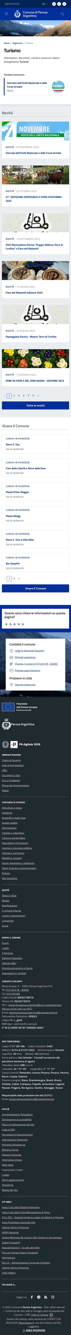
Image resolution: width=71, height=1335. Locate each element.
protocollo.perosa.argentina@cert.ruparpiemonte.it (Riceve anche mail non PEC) (32, 1007)
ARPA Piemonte (10, 1232)
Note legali (7, 1165)
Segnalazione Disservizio (15, 1140)
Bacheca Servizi (10, 1150)
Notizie (5, 900)
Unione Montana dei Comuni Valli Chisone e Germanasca (32, 1237)
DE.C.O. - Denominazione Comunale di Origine (26, 1263)
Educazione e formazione (15, 843)
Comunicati (8, 921)
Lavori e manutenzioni (13, 916)
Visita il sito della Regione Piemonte (21, 1207)
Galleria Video (9, 963)
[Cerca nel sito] (62, 14)
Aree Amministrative (13, 765)
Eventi (5, 943)
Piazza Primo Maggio (17, 492)
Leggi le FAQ (8, 1129)
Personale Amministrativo (15, 785)
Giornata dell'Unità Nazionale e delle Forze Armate (33, 153)
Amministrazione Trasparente (17, 1114)
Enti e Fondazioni (11, 780)
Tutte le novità (35, 405)
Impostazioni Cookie (12, 1170)
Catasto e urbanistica (13, 833)
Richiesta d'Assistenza (13, 1145)
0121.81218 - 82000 (17, 990)
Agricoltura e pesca (12, 808)
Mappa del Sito (10, 1190)
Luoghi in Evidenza (18, 438)
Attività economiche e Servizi (17, 968)
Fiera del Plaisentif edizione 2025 (24, 292)
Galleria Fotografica (12, 958)
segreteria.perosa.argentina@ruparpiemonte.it (33, 1012)
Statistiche (7, 1185)
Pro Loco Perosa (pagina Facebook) (20, 1252)
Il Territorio (7, 953)
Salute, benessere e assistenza (18, 863)
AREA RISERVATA (33, 1330)
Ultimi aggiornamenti (13, 1180)
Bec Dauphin (13, 563)
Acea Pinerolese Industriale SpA (18, 1222)
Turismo (6, 873)
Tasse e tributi (9, 895)
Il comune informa (11, 910)
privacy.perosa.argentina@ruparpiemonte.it (31, 1099)
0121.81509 (13, 994)
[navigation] (6, 14)
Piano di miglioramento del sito (18, 1124)
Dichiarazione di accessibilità (16, 1119)
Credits (5, 1175)
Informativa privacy (12, 1160)
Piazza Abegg (13, 516)
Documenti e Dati (11, 775)
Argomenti (17, 43)
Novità (10, 147)
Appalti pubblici (10, 823)
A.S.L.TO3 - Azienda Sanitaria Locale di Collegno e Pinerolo (33, 1217)
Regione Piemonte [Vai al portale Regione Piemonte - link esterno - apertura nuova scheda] (12, 3)
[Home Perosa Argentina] (34, 14)
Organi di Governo (11, 760)
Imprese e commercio (13, 853)
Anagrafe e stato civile (14, 818)
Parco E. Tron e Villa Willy (20, 540)
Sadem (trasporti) (11, 1242)
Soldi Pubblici (9, 1273)
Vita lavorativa (9, 878)
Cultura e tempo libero (13, 838)
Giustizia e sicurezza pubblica (17, 848)
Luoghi (5, 948)
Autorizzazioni (9, 828)
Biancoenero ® (26, 1323)
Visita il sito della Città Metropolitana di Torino (26, 1212)
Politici (5, 790)
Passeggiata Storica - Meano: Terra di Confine (31, 337)
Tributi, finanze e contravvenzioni (19, 868)
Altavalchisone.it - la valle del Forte (21, 1247)
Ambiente (7, 813)
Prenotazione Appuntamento (17, 1134)
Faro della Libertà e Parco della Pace (26, 468)
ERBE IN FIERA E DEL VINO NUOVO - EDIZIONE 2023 (35, 381)
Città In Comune (39, 1315)
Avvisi (5, 926)
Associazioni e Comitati (14, 973)
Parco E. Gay (13, 444)
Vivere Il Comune (35, 588)
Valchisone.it (8, 1257)
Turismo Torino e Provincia (15, 1227)
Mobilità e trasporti (12, 858)
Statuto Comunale (11, 1155)
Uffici (4, 770)
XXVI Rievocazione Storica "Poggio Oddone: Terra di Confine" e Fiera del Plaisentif (34, 246)
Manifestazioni (9, 905)
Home (6, 43)
